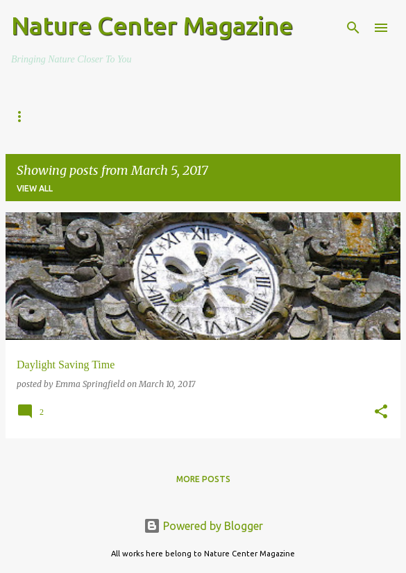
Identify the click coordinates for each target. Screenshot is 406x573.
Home (24, 116)
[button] (381, 412)
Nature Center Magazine (152, 25)
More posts (203, 479)
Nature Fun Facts (265, 116)
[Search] (353, 27)
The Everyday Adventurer (131, 116)
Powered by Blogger (203, 526)
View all (35, 188)
